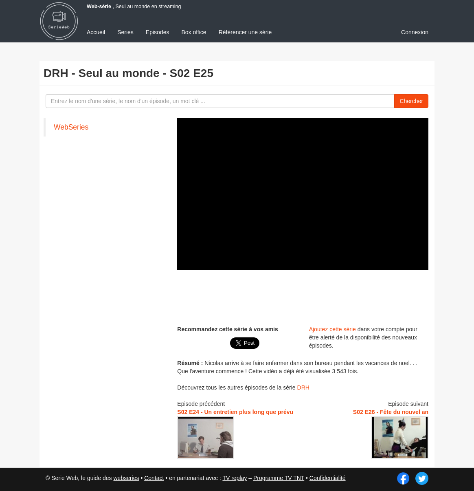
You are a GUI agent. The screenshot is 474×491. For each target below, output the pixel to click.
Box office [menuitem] (193, 32)
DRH (303, 387)
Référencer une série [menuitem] (245, 32)
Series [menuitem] (125, 32)
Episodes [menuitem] (157, 32)
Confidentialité (327, 478)
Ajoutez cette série (332, 329)
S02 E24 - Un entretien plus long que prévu (235, 412)
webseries (126, 478)
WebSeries (71, 127)
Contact (154, 478)
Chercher (411, 101)
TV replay (234, 478)
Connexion (414, 32)
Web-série (99, 6)
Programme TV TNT (278, 478)
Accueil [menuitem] (96, 32)
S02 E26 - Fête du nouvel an (390, 412)
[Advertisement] (325, 296)
